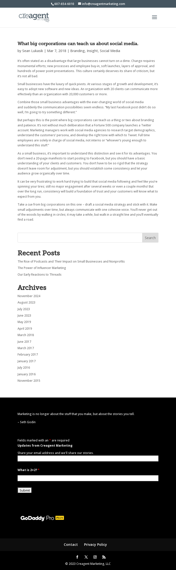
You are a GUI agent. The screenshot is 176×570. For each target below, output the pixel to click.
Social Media (110, 50)
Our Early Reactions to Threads (40, 274)
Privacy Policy (95, 544)
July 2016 (24, 367)
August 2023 (26, 302)
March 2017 (26, 348)
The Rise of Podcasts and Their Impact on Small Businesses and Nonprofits (71, 261)
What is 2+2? (29, 470)
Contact (71, 544)
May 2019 (24, 322)
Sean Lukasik (32, 50)
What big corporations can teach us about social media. (78, 43)
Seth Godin (28, 422)
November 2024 (29, 296)
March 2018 (26, 335)
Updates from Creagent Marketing (45, 445)
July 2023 (24, 309)
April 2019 (25, 328)
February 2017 (28, 354)
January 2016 (27, 374)
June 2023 (24, 315)
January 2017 (27, 361)
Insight (92, 50)
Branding (77, 50)
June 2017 (24, 342)
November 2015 (29, 381)
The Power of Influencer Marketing (42, 268)
